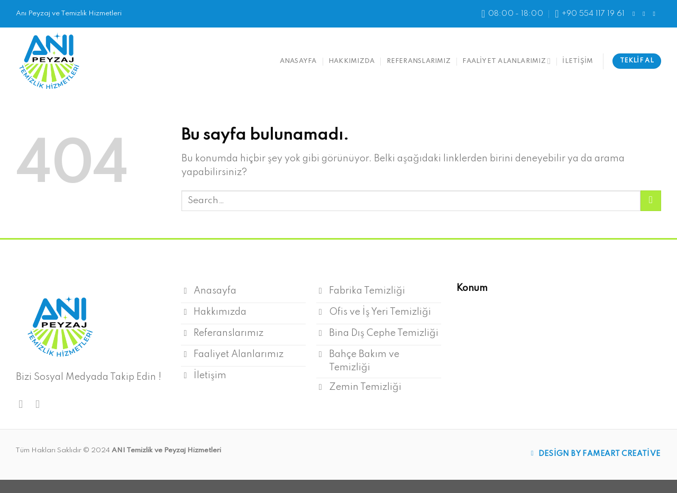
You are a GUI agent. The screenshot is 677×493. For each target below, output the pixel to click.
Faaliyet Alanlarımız (506, 61)
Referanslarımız (419, 61)
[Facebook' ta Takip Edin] (636, 13)
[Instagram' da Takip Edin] (646, 13)
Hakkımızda (351, 61)
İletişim (577, 61)
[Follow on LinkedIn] (656, 13)
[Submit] (651, 200)
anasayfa (298, 61)
